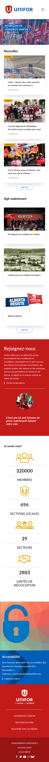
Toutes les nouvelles (15, 383)
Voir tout (24, 187)
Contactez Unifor (12, 679)
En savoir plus (11, 34)
